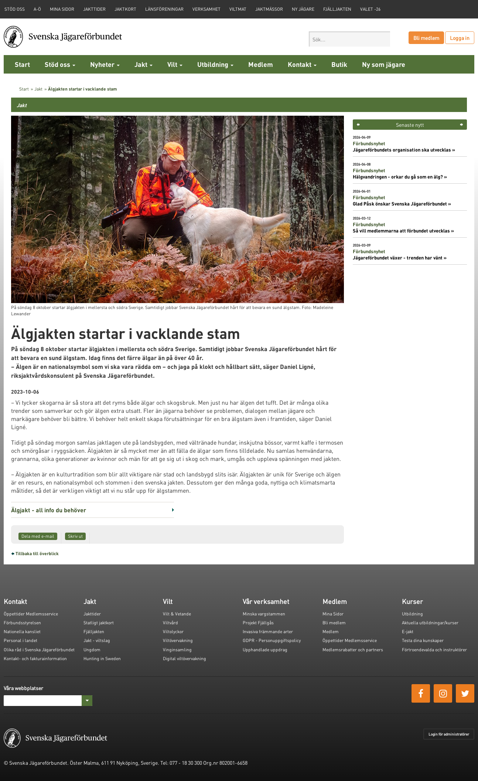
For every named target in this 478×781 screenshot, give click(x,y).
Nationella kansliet (22, 631)
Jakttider (94, 9)
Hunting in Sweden (102, 658)
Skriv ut (75, 536)
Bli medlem (426, 37)
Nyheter (105, 64)
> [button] (461, 124)
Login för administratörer (449, 734)
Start (22, 64)
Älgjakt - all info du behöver (48, 510)
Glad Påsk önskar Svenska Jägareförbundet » (402, 204)
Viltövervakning (178, 640)
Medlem (260, 64)
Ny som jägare (383, 64)
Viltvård (170, 622)
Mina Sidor (333, 614)
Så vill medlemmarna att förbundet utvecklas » (403, 231)
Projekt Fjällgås (258, 622)
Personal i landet (20, 640)
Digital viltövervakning (184, 658)
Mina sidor (62, 9)
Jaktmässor (269, 9)
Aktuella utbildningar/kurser (430, 622)
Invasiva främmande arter (268, 631)
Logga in (460, 37)
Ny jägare (303, 9)
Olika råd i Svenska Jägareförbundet (39, 649)
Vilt (174, 64)
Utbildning (215, 64)
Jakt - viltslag (96, 640)
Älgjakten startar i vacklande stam (82, 89)
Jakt (143, 64)
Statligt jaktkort (98, 622)
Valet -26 (370, 9)
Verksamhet (206, 9)
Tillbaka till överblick (37, 553)
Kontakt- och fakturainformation (35, 658)
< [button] (358, 124)
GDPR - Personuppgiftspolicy (272, 640)
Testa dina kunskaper (423, 640)
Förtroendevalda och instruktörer (434, 649)
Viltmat (237, 9)
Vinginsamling (177, 649)
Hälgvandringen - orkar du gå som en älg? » (400, 177)
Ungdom (91, 649)
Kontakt (302, 64)
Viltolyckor (173, 631)
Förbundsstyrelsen (22, 622)
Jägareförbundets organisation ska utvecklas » (404, 150)
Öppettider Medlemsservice (31, 614)
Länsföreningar (164, 9)
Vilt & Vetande (177, 614)
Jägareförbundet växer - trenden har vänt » (400, 258)
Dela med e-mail (37, 536)
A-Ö (37, 9)
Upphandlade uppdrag (265, 649)
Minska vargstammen (264, 614)
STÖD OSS (14, 9)
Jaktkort (125, 9)
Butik (339, 64)
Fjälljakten (337, 9)
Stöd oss (60, 64)
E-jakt (407, 631)
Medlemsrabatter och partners (352, 649)
